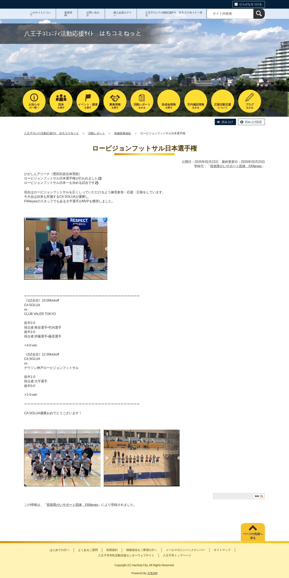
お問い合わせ (92, 14)
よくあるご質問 (88, 550)
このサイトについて (40, 14)
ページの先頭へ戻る (253, 536)
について (223, 106)
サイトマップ (222, 550)
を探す (61, 106)
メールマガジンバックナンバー (185, 550)
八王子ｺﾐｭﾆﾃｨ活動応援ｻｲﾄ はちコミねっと (51, 133)
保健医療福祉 (122, 133)
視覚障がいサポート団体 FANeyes (236, 166)
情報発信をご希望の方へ (141, 550)
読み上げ (227, 121)
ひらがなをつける (250, 4)
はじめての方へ (59, 550)
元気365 (152, 573)
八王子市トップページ (177, 555)
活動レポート (96, 133)
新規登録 (68, 14)
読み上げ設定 (253, 121)
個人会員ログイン (122, 14)
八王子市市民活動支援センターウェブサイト (126, 555)
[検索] (259, 14)
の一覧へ (34, 106)
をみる (142, 106)
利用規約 (112, 550)
